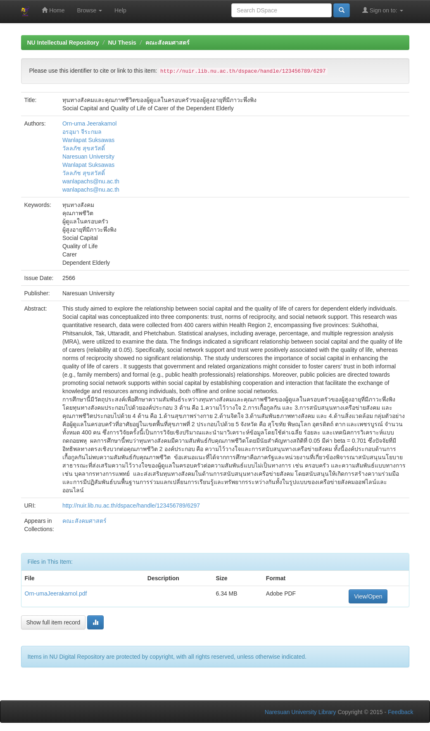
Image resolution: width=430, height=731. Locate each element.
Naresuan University (88, 156)
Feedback (400, 712)
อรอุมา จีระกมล (82, 131)
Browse (89, 10)
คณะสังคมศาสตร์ (167, 42)
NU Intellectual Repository (63, 42)
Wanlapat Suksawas (88, 140)
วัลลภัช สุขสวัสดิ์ (83, 148)
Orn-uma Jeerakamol (89, 123)
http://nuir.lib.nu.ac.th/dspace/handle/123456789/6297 (131, 505)
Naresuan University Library (300, 712)
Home (53, 10)
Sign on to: (382, 10)
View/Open (368, 596)
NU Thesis (122, 42)
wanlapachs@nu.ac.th (90, 181)
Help (120, 10)
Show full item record (53, 622)
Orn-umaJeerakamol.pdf (56, 593)
